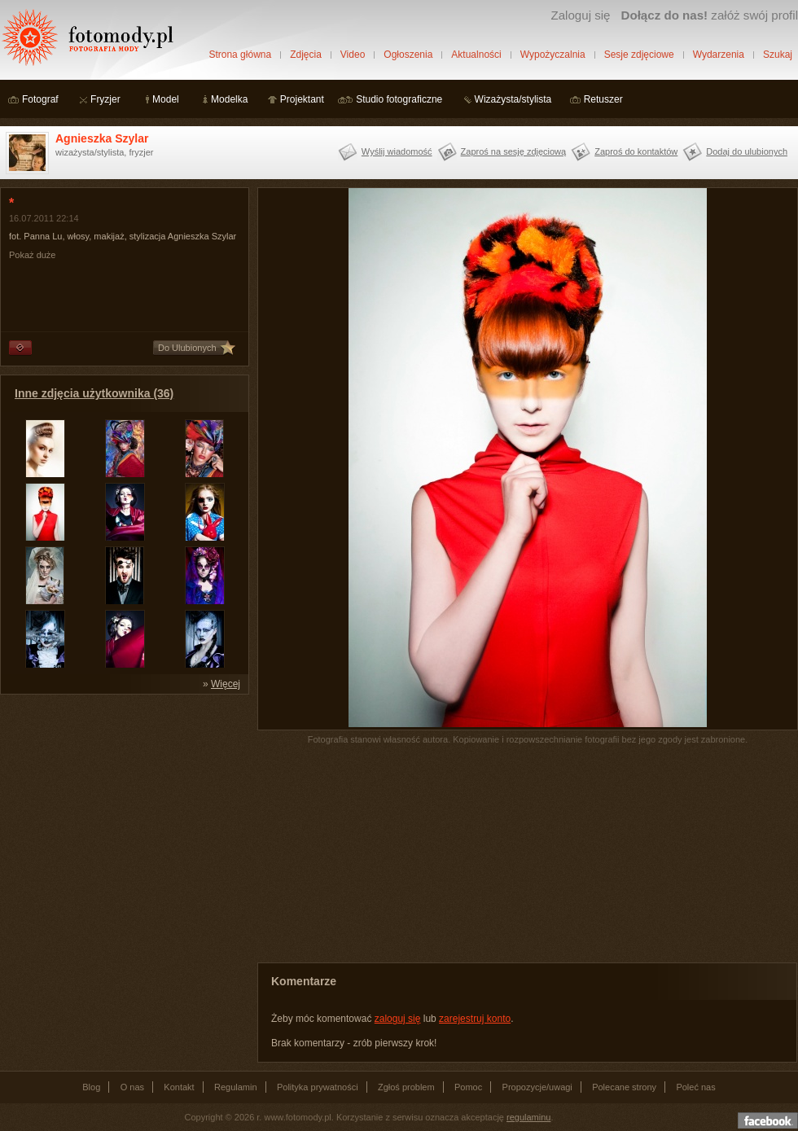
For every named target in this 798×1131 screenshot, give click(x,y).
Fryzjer (105, 99)
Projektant (302, 99)
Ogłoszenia (408, 54)
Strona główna (239, 54)
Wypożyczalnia (552, 54)
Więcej (225, 684)
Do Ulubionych (187, 348)
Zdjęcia (306, 54)
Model (165, 99)
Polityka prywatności (317, 1087)
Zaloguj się (580, 15)
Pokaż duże (32, 255)
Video (352, 54)
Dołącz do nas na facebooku (768, 1120)
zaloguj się (398, 1018)
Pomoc (468, 1087)
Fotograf (40, 99)
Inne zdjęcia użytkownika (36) (94, 393)
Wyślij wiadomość (397, 151)
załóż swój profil (709, 15)
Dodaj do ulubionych (746, 151)
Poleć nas (695, 1087)
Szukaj (777, 54)
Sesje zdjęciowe (639, 54)
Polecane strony (624, 1087)
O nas (132, 1087)
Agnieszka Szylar (101, 138)
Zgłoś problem (406, 1087)
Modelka (229, 99)
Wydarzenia (718, 54)
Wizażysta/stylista (513, 99)
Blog (91, 1087)
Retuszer (603, 99)
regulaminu (528, 1117)
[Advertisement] (122, 804)
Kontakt (179, 1087)
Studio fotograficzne (399, 99)
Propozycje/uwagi (537, 1087)
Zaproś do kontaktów (635, 151)
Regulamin (235, 1087)
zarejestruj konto (475, 1018)
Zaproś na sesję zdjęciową (514, 151)
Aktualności (476, 54)
